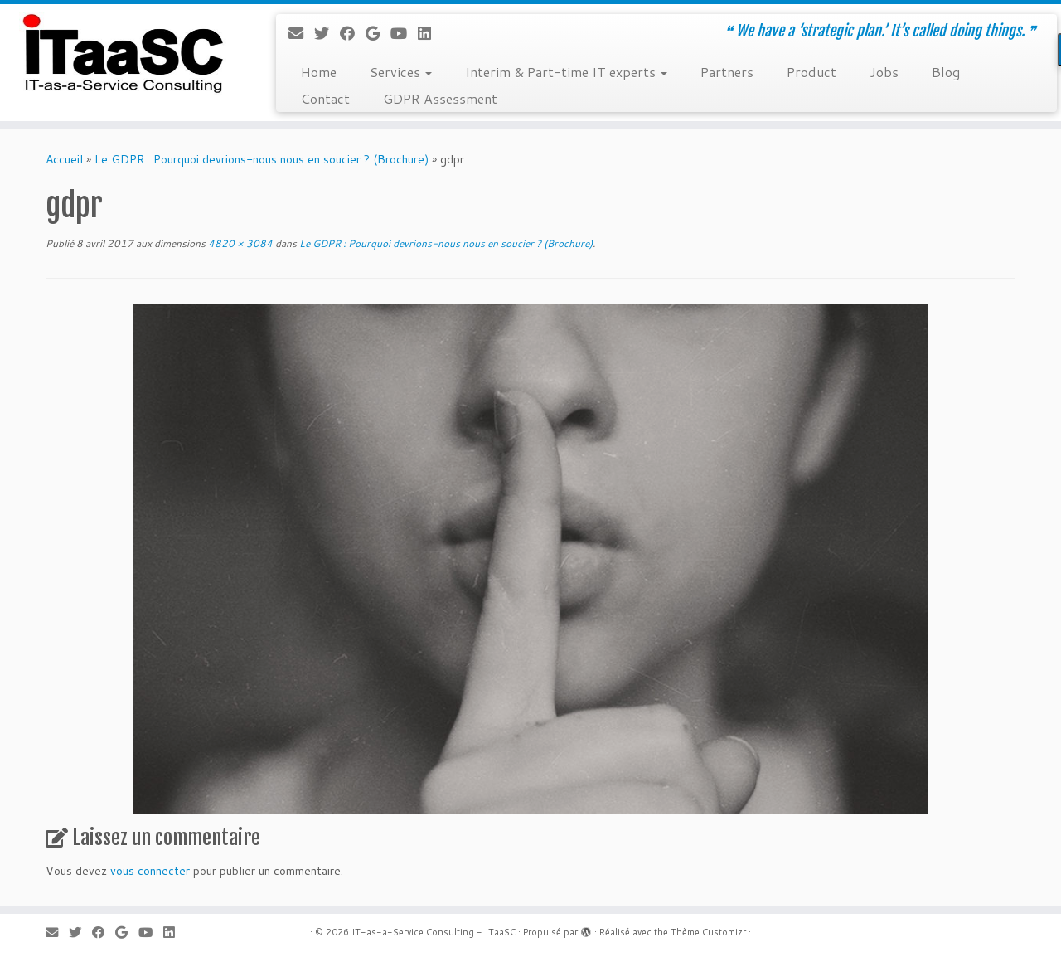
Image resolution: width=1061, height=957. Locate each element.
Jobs (884, 71)
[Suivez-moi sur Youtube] (404, 33)
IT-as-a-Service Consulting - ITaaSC (433, 932)
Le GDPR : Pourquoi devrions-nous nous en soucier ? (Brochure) (261, 159)
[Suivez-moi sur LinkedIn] (430, 33)
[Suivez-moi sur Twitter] (327, 33)
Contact (325, 98)
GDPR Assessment (440, 98)
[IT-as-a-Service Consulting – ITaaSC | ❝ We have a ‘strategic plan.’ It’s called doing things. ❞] (122, 53)
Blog (946, 71)
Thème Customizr (708, 932)
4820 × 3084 (239, 243)
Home (319, 71)
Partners (726, 71)
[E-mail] (301, 33)
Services (401, 71)
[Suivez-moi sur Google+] (378, 33)
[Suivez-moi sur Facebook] (353, 33)
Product (811, 71)
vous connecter (150, 870)
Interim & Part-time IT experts (566, 71)
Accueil (64, 159)
